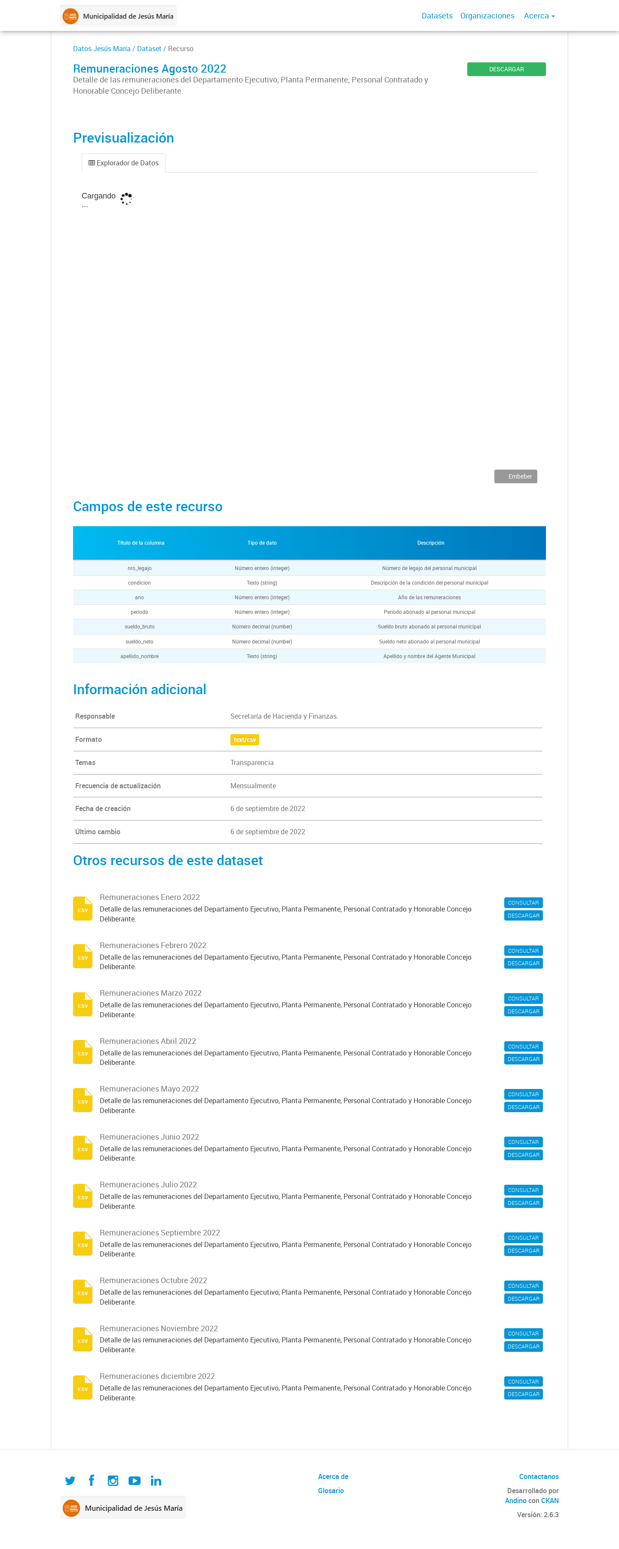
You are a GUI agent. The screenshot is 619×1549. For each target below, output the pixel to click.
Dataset (149, 48)
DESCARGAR (506, 69)
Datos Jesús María (102, 48)
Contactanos (539, 1476)
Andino (516, 1500)
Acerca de (333, 1476)
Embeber (519, 476)
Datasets (437, 15)
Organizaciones (487, 15)
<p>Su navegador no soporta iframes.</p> (309, 327)
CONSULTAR (523, 902)
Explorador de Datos (124, 163)
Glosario (331, 1490)
